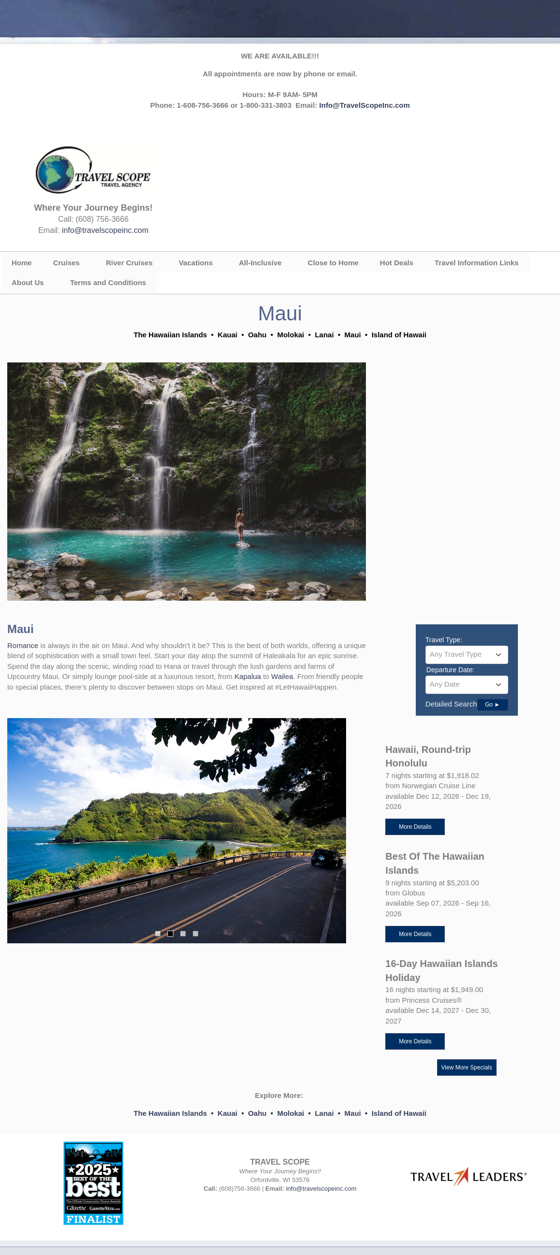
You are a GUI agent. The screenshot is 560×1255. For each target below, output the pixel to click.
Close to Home (333, 263)
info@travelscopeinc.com (105, 230)
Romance (23, 645)
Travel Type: (443, 640)
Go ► (492, 704)
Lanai (324, 1113)
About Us (28, 282)
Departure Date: (450, 670)
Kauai (228, 1113)
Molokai (290, 1113)
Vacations (195, 263)
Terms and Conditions (108, 282)
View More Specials (466, 1067)
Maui (353, 1113)
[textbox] (467, 654)
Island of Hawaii (399, 1113)
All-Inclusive (260, 263)
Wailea (282, 676)
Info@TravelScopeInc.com (364, 105)
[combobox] (466, 655)
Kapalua (248, 676)
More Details (415, 826)
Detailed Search (451, 704)
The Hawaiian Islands (170, 1113)
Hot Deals (396, 263)
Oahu (257, 1113)
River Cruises (129, 263)
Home (22, 263)
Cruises (66, 263)
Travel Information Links (476, 263)
